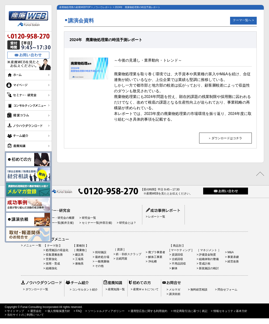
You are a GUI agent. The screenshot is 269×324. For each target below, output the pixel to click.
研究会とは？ (127, 222)
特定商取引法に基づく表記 (189, 311)
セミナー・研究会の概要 (59, 217)
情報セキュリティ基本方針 (230, 311)
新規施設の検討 (208, 268)
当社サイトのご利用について (25, 314)
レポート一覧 (156, 216)
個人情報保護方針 (58, 311)
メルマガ (174, 289)
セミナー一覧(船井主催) (58, 222)
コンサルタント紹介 (84, 289)
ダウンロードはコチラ (226, 138)
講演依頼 (174, 294)
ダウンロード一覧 (36, 289)
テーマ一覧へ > (243, 20)
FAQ (78, 311)
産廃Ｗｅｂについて (145, 289)
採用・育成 (52, 263)
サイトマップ (15, 311)
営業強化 (51, 259)
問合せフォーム (227, 289)
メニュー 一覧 (32, 245)
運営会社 (35, 311)
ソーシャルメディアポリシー (105, 311)
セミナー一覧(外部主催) (96, 222)
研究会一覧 (88, 217)
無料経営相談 (198, 289)
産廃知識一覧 (116, 289)
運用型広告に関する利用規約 (148, 311)
